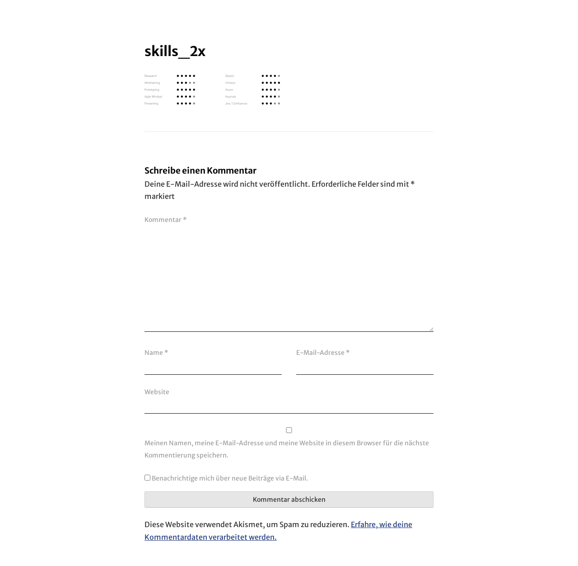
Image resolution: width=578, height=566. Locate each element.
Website (156, 392)
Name (156, 353)
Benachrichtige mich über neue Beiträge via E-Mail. (230, 478)
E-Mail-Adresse (323, 353)
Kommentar (165, 220)
